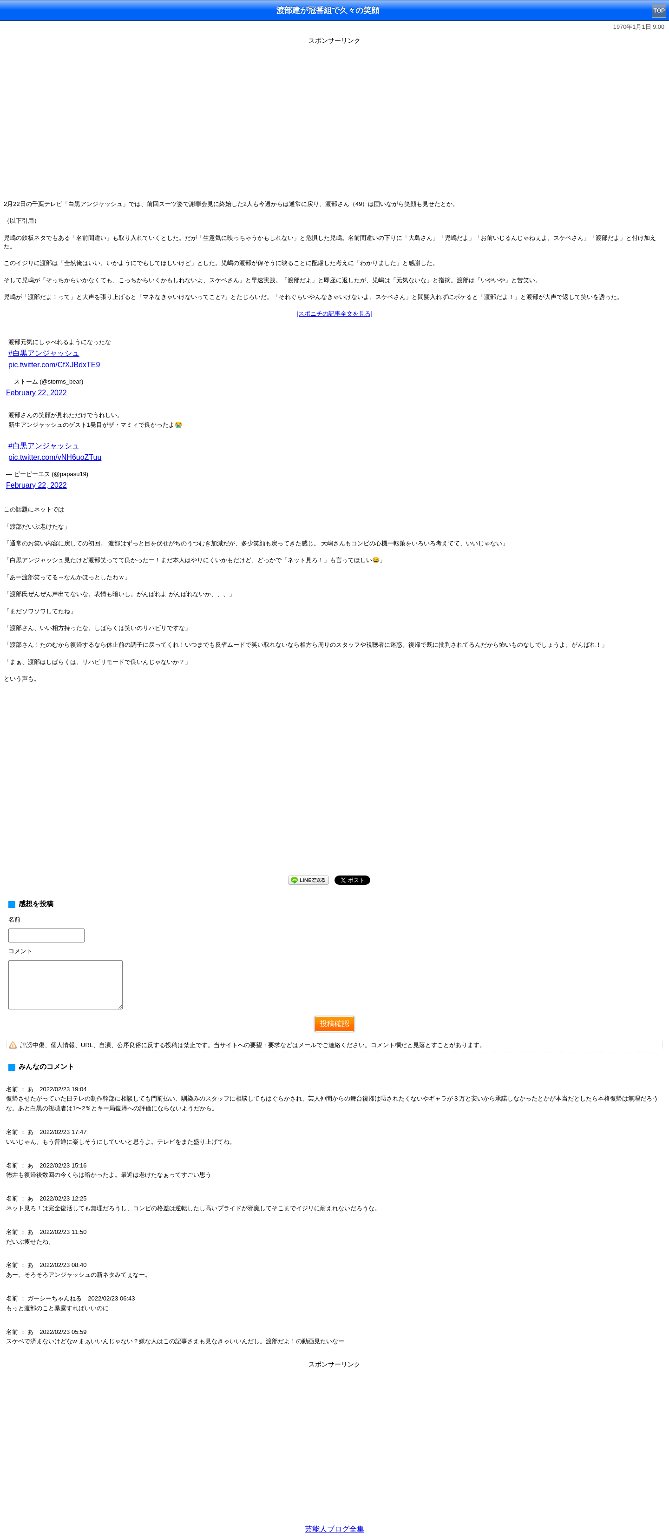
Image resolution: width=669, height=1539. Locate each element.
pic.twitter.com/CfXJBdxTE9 (54, 365)
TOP (659, 10)
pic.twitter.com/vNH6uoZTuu (54, 457)
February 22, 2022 (36, 393)
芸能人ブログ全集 (334, 1529)
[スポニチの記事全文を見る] (334, 313)
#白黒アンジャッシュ (43, 353)
